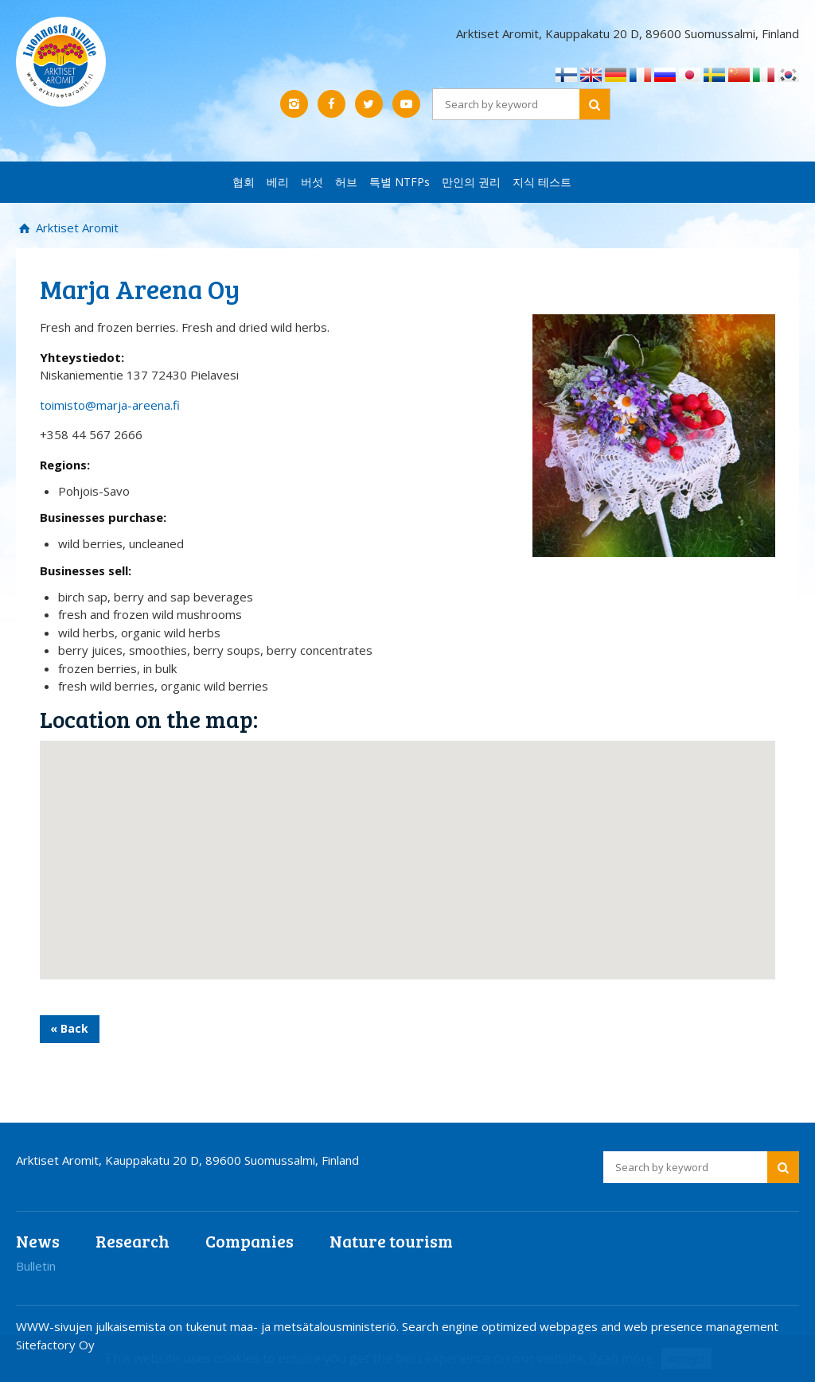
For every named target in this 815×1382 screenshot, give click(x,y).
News (38, 1240)
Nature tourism (391, 1240)
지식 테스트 (542, 181)
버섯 (312, 181)
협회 (243, 181)
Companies (249, 1240)
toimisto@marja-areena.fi (110, 405)
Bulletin (36, 1266)
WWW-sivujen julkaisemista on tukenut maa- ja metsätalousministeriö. (209, 1326)
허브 (346, 181)
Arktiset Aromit (76, 228)
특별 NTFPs (399, 181)
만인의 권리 (471, 181)
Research (133, 1240)
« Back (69, 1028)
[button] (407, 845)
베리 (278, 181)
